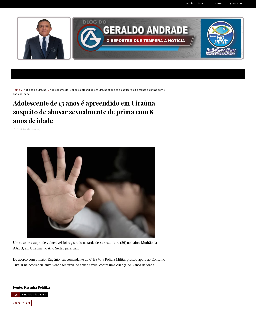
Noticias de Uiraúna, (28, 129)
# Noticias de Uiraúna (34, 294)
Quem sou (235, 3)
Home (16, 89)
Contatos (216, 3)
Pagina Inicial (195, 3)
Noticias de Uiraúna (35, 89)
